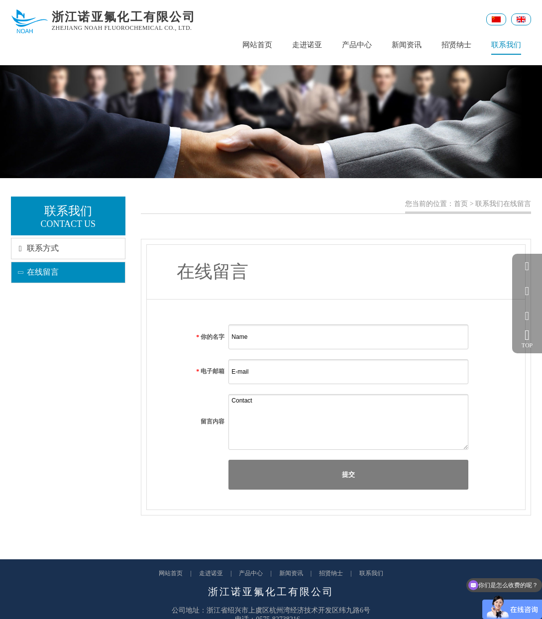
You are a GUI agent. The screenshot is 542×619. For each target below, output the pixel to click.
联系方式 (35, 248)
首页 (461, 203)
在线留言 (35, 272)
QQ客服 (527, 266)
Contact (348, 422)
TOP (527, 338)
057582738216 (527, 291)
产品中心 (357, 45)
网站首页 (257, 45)
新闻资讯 (407, 45)
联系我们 (506, 48)
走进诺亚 (307, 45)
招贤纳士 (456, 45)
